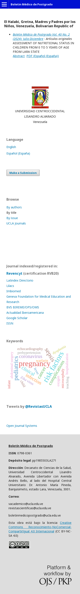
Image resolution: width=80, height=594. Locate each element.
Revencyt (14, 273)
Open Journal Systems (21, 426)
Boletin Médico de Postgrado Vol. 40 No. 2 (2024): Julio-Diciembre (41, 36)
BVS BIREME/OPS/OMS (22, 307)
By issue (12, 218)
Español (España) (18, 153)
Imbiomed (13, 291)
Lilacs (10, 286)
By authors (14, 207)
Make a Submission (23, 173)
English (11, 147)
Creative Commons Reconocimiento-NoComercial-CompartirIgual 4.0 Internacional (40, 527)
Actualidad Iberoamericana (25, 313)
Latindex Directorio (19, 280)
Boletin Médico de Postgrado (32, 4)
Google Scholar (17, 318)
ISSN (9, 323)
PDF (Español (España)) (42, 56)
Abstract (19, 56)
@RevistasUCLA (38, 406)
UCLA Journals (16, 223)
